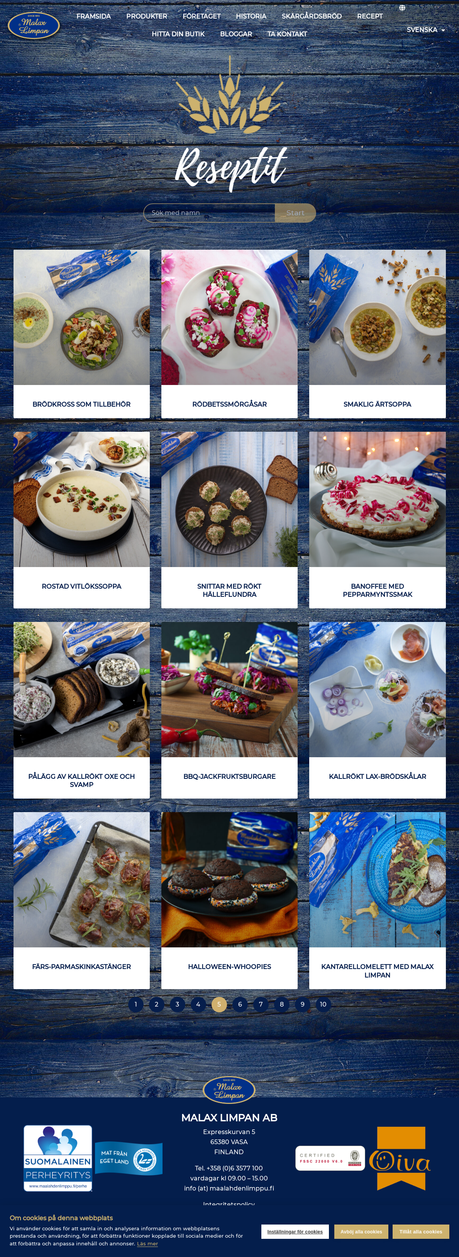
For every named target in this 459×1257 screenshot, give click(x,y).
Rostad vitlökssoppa (81, 586)
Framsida (93, 16)
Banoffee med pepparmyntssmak (377, 590)
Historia (251, 16)
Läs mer (147, 1243)
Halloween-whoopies (229, 967)
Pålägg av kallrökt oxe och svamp (81, 781)
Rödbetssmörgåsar (229, 404)
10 (325, 1002)
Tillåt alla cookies (421, 1231)
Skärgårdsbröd (312, 16)
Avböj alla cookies (360, 1231)
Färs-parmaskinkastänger (81, 967)
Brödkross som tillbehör (81, 404)
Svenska (426, 30)
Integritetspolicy (229, 1204)
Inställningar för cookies (294, 1231)
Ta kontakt (287, 34)
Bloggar (236, 34)
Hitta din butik (178, 34)
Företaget (201, 16)
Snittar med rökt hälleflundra (229, 590)
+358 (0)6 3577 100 (235, 1168)
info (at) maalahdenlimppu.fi (229, 1188)
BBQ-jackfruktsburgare (229, 776)
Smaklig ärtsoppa (377, 404)
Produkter (146, 16)
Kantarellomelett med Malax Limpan (377, 971)
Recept (370, 16)
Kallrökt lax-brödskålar (377, 776)
